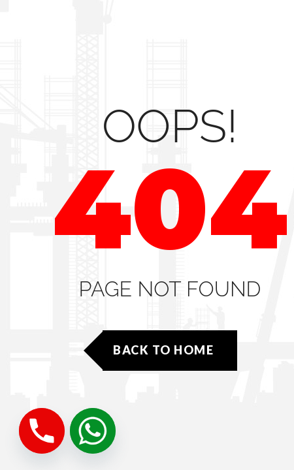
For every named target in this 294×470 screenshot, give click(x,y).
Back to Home (163, 350)
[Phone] (42, 431)
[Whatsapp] (93, 431)
